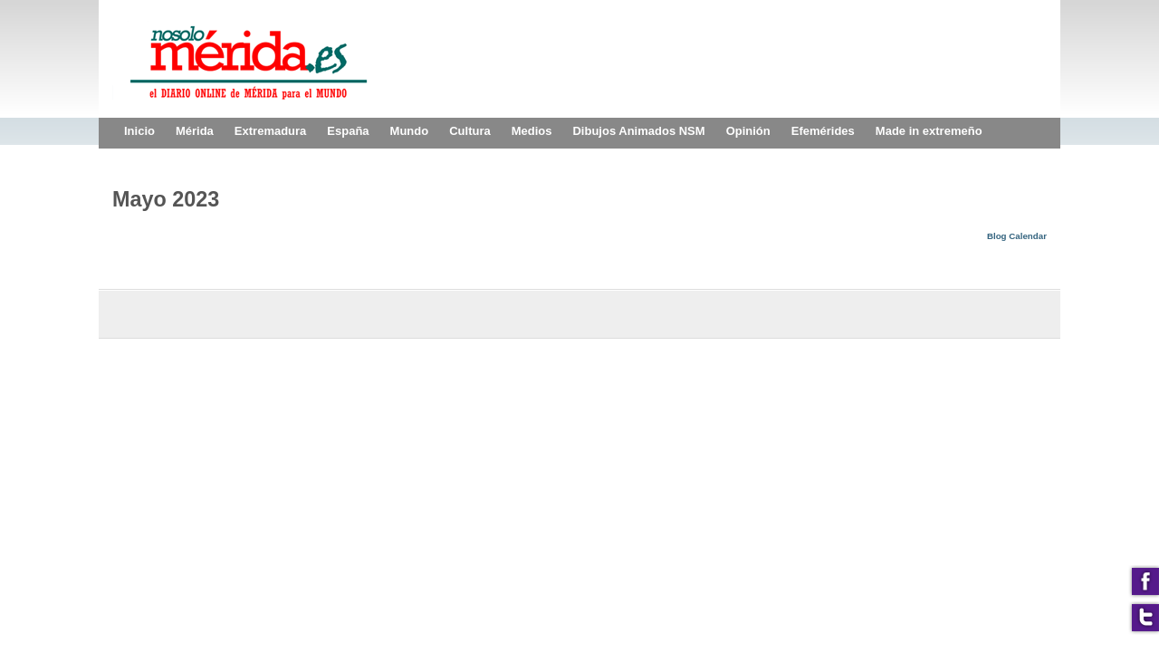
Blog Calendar (1017, 236)
